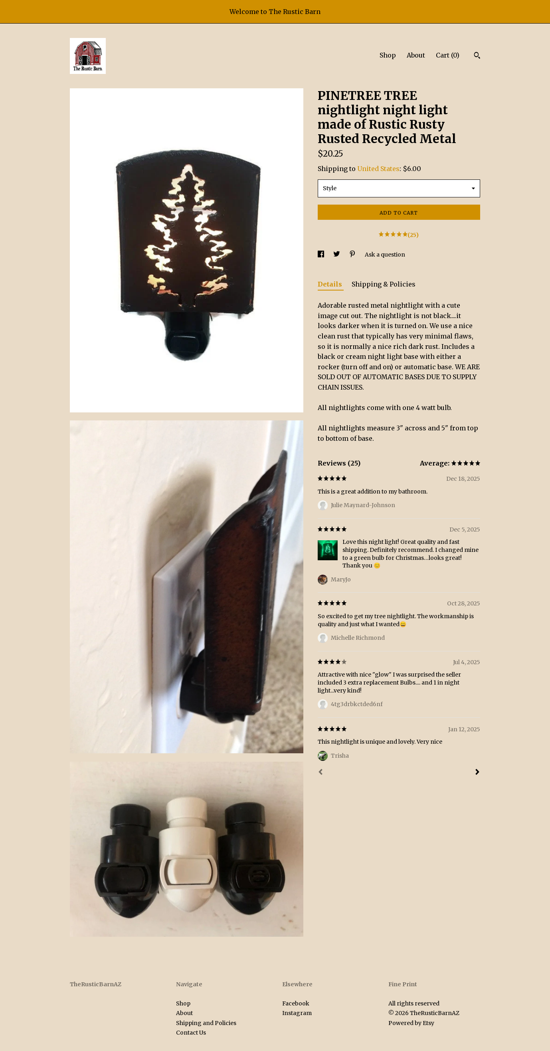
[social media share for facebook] (321, 254)
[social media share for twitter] (337, 254)
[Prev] (320, 773)
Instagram (297, 1013)
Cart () (447, 55)
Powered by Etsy (411, 1023)
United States (378, 169)
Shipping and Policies (206, 1023)
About (416, 55)
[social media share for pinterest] (353, 254)
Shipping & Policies (383, 284)
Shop (388, 55)
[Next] (477, 773)
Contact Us (191, 1032)
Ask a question (385, 254)
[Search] (477, 56)
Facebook (295, 1003)
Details (331, 284)
